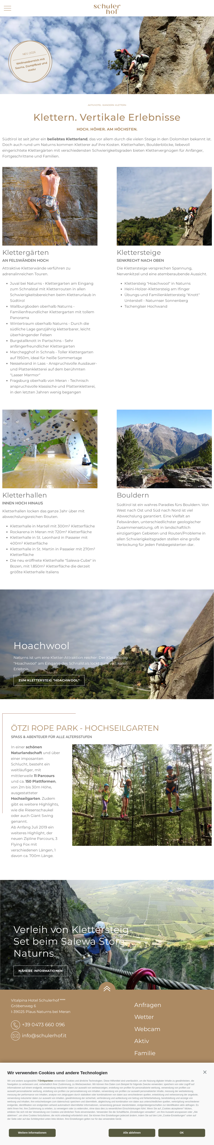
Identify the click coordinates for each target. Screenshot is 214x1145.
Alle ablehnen (132, 1132)
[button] (205, 1072)
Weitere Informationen (32, 1132)
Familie (144, 1053)
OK (182, 1132)
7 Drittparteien (45, 1080)
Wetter (144, 1016)
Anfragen (147, 1005)
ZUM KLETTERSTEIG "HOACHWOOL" (49, 680)
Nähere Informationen (40, 971)
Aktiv (141, 1041)
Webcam (147, 1029)
